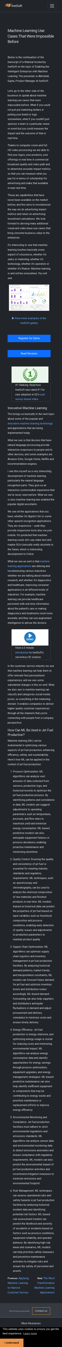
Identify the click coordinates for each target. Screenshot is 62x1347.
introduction (22, 652)
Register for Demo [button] (29, 338)
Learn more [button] (30, 1333)
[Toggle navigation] (52, 6)
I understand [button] (12, 1342)
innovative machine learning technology (30, 423)
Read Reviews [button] (29, 353)
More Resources (31, 1323)
